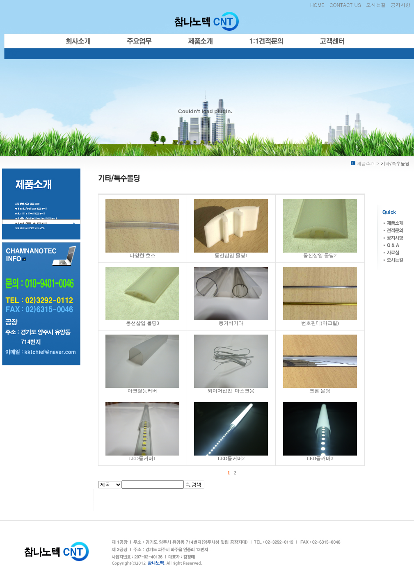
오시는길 (376, 4)
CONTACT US (345, 4)
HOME (317, 4)
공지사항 (400, 4)
